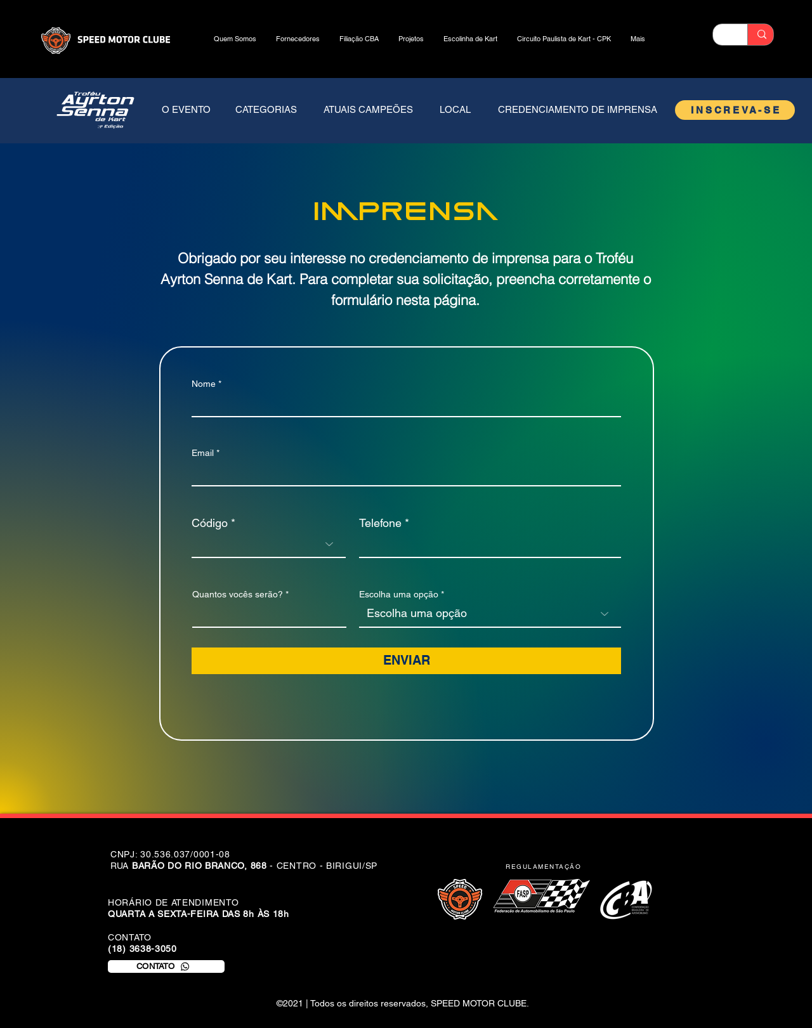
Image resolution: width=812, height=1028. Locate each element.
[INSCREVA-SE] (735, 110)
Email (203, 452)
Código (210, 523)
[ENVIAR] (406, 660)
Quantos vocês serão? (237, 594)
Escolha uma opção (398, 594)
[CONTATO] (166, 966)
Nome (204, 383)
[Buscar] (761, 34)
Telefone (380, 523)
